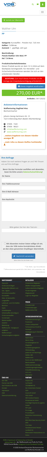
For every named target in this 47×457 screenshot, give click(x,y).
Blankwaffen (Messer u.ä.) (10, 288)
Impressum (5, 390)
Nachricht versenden (23, 256)
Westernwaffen (7, 320)
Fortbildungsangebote (32, 347)
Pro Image (28, 410)
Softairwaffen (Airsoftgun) (10, 313)
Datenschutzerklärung (32, 172)
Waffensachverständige (32, 365)
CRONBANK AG (30, 385)
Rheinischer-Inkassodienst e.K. (35, 432)
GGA (26, 390)
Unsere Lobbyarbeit (31, 324)
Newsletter (28, 375)
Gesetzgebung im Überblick (34, 332)
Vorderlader (6, 318)
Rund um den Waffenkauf (33, 360)
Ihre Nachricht (8, 199)
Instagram (21, 444)
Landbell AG (29, 430)
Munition (5, 305)
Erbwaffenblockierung (32, 370)
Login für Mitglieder (31, 295)
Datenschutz (21, 440)
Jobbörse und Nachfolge (33, 352)
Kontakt (4, 388)
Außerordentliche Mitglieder (34, 288)
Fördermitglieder (30, 290)
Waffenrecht (29, 357)
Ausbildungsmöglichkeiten (33, 367)
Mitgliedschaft (29, 293)
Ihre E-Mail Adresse (10, 191)
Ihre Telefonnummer (11, 184)
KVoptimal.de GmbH (32, 400)
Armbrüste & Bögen (8, 286)
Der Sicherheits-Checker (33, 388)
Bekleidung (5, 325)
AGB (3, 393)
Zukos (27, 435)
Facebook (33, 444)
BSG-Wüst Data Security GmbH (35, 420)
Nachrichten (29, 338)
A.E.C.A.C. (28, 372)
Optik (3, 308)
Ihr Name (6, 176)
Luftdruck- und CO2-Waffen (11, 303)
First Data (28, 425)
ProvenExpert (29, 413)
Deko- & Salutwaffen (8, 298)
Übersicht (5, 283)
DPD (26, 423)
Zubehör (4, 323)
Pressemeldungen (31, 307)
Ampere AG (29, 380)
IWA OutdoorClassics (32, 398)
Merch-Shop (29, 340)
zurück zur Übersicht (13, 20)
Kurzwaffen (5, 295)
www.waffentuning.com (17, 132)
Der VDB (4, 380)
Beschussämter (30, 362)
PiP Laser (28, 408)
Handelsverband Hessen (33, 428)
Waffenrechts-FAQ (31, 310)
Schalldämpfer (6, 310)
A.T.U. (27, 418)
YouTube (40, 444)
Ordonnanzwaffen (8, 315)
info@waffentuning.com (17, 129)
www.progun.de (10, 442)
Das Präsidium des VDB (9, 385)
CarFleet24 (28, 383)
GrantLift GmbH (30, 393)
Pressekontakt (30, 305)
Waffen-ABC (29, 355)
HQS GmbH (29, 395)
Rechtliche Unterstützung (33, 415)
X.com (28, 444)
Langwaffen (5, 300)
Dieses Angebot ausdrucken (31, 86)
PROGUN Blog (29, 350)
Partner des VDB (7, 383)
